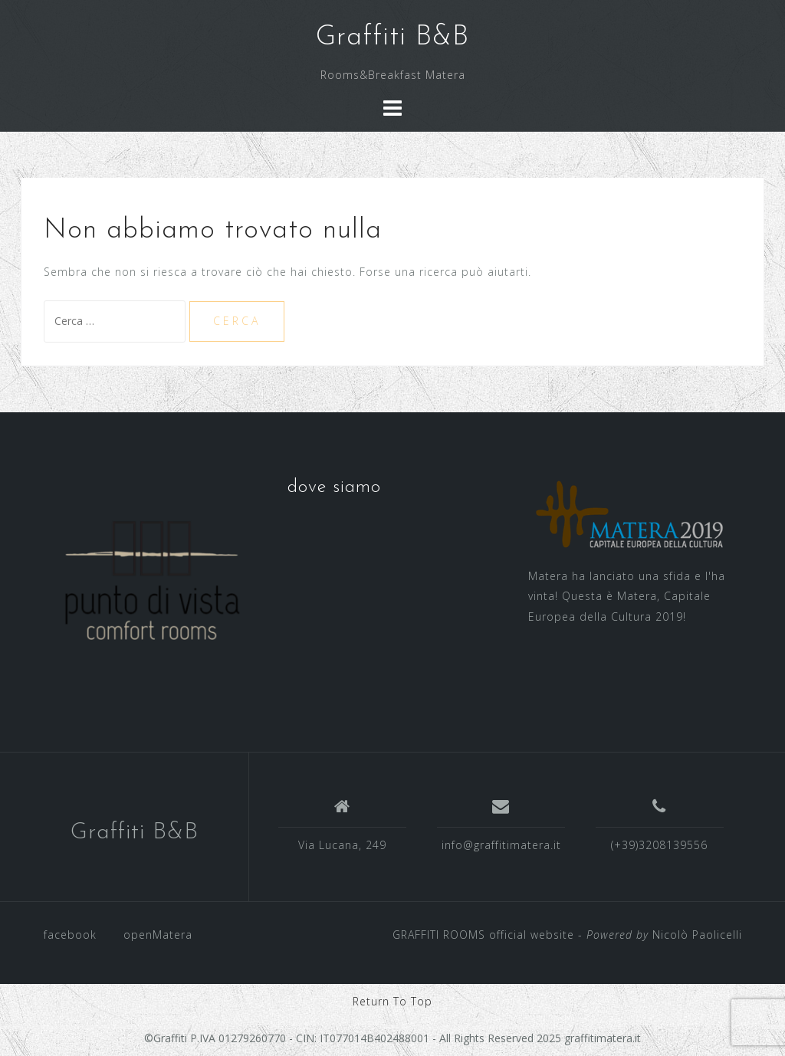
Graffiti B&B (392, 37)
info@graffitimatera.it (501, 845)
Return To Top (392, 1001)
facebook (70, 934)
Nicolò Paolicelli (697, 934)
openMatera (157, 934)
